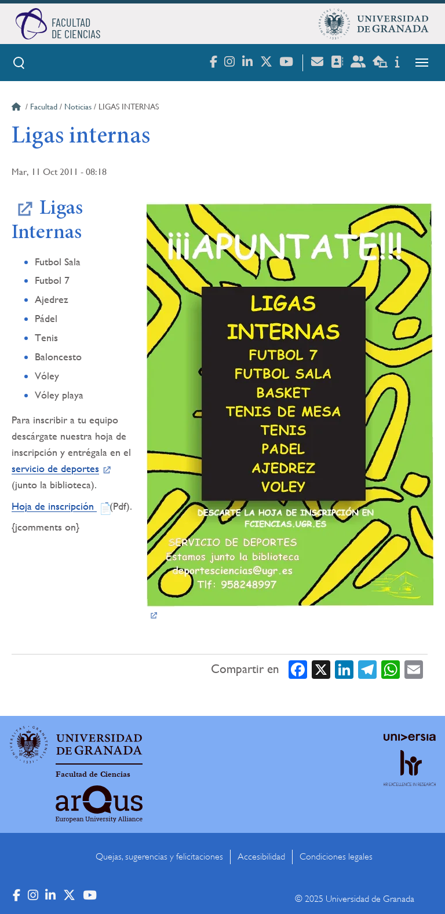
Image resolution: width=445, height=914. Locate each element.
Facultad (43, 106)
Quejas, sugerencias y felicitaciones (159, 856)
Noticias (78, 106)
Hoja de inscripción (54, 506)
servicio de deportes (55, 468)
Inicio (17, 108)
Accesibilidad (261, 856)
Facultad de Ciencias (93, 774)
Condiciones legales (336, 856)
